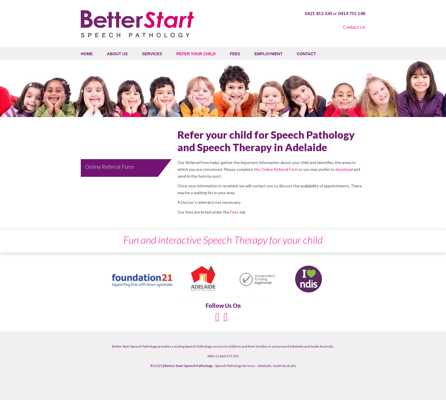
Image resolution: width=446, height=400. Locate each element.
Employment (268, 54)
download (344, 169)
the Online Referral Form (276, 169)
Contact (306, 54)
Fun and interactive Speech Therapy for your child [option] (223, 239)
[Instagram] (226, 317)
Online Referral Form (109, 166)
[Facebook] (217, 317)
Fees (235, 54)
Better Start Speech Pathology (137, 24)
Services (152, 54)
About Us (117, 54)
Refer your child (196, 54)
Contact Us (354, 27)
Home (87, 54)
